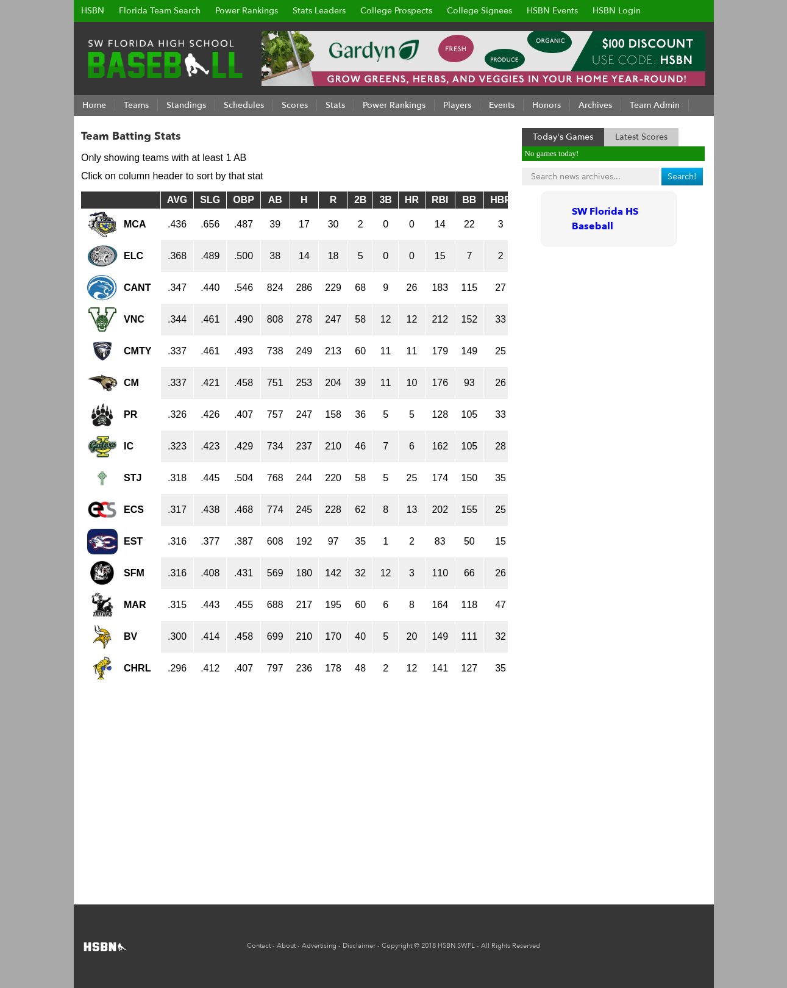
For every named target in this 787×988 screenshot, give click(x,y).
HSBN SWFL (456, 945)
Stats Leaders (319, 10)
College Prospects (396, 10)
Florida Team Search (160, 10)
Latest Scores (641, 137)
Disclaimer (359, 945)
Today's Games (563, 137)
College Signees (479, 10)
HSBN (92, 10)
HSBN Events (552, 10)
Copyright (397, 945)
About (286, 945)
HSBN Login (617, 10)
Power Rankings (246, 10)
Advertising (319, 945)
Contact (259, 945)
